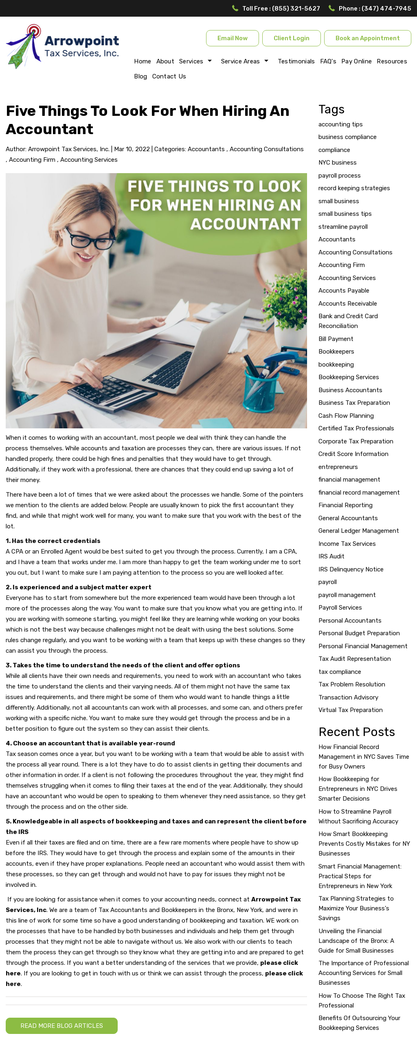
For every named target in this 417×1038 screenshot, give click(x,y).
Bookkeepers (336, 351)
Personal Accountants (350, 620)
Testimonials (296, 61)
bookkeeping (336, 364)
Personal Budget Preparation (359, 633)
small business (338, 201)
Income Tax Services (347, 543)
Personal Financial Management (363, 646)
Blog (140, 76)
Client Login (291, 38)
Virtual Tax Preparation (350, 710)
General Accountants (348, 518)
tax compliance (339, 671)
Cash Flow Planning (346, 415)
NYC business (337, 162)
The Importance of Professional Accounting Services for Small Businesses (363, 973)
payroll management (347, 595)
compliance (334, 150)
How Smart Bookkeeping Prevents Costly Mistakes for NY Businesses (364, 843)
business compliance (347, 137)
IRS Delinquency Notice (351, 569)
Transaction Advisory (348, 697)
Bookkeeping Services (348, 377)
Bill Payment (335, 339)
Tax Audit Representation (354, 658)
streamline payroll (343, 226)
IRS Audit (331, 556)
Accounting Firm (32, 159)
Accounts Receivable (347, 303)
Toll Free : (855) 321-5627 (281, 8)
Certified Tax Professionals (356, 428)
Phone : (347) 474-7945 (375, 8)
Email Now (232, 38)
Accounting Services (89, 159)
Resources (392, 61)
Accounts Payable (343, 290)
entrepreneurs (338, 467)
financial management (349, 479)
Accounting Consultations (267, 149)
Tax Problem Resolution (351, 684)
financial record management (359, 492)
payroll (327, 582)
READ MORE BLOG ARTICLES (61, 1025)
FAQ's (328, 61)
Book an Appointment (368, 38)
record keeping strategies (354, 188)
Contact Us (169, 76)
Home (142, 61)
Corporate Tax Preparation (355, 441)
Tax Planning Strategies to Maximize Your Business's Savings (356, 908)
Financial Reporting (345, 505)
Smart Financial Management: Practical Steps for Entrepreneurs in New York (360, 876)
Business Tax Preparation (354, 402)
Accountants (206, 149)
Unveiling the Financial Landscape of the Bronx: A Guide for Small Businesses (356, 940)
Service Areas (240, 61)
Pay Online (356, 61)
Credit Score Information (353, 454)
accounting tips (340, 124)
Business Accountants (350, 390)
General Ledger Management (358, 530)
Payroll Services (340, 607)
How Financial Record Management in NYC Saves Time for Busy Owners (363, 756)
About (165, 61)
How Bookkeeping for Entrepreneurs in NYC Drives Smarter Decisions (357, 788)
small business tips (345, 213)
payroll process (339, 175)
